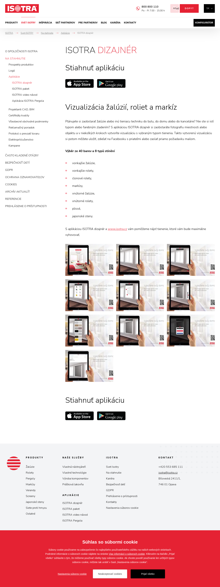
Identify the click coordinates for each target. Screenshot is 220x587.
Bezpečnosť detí (17, 163)
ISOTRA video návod (24, 95)
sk (208, 8)
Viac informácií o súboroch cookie (127, 554)
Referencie (13, 199)
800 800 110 (145, 7)
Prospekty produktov (21, 65)
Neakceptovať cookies (110, 574)
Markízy (30, 484)
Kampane (14, 146)
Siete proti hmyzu (36, 508)
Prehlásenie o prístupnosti (26, 206)
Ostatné (30, 514)
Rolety (30, 473)
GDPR (9, 170)
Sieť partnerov (65, 22)
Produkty (11, 22)
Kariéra (115, 22)
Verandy (31, 490)
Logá (12, 71)
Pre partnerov (87, 22)
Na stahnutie (15, 59)
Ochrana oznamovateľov (24, 177)
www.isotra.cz (117, 229)
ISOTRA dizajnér (22, 83)
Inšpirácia (45, 22)
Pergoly (30, 478)
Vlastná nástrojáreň (74, 467)
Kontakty (130, 22)
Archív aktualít (17, 192)
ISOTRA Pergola (72, 521)
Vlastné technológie (74, 473)
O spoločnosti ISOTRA (21, 51)
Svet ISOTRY (28, 22)
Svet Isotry (112, 467)
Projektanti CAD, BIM (21, 109)
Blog (104, 22)
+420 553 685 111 (170, 467)
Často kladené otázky (21, 155)
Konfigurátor (204, 22)
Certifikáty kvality (19, 115)
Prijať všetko (148, 574)
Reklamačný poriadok (22, 127)
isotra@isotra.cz (168, 473)
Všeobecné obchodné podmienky (28, 121)
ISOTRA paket (20, 89)
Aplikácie (14, 77)
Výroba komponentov (75, 478)
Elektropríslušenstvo (21, 140)
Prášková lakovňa (73, 484)
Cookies (11, 184)
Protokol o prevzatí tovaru (24, 134)
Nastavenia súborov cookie (122, 508)
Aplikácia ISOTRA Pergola (28, 101)
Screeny (30, 496)
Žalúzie (30, 467)
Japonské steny (35, 502)
